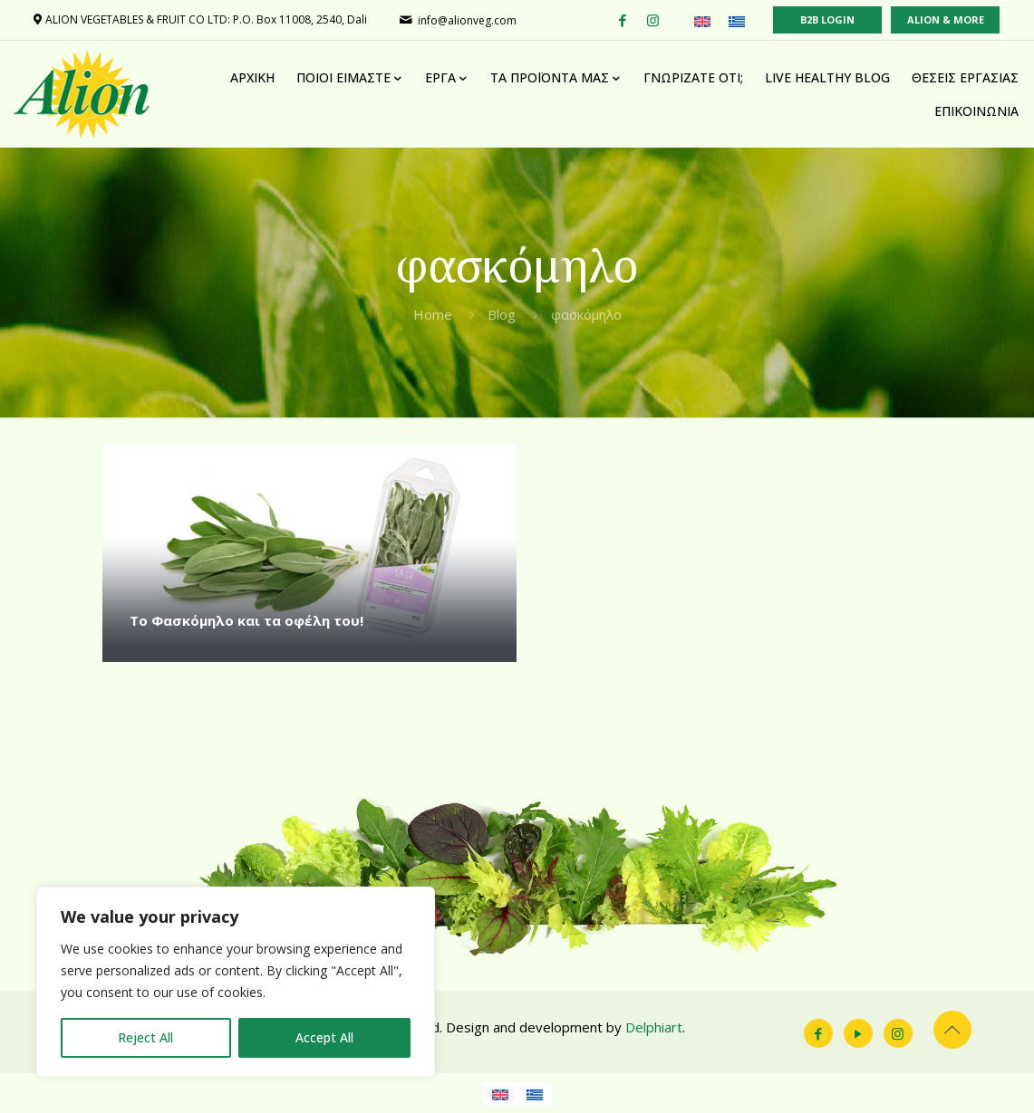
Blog (502, 314)
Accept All (324, 1037)
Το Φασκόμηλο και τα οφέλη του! (246, 620)
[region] (235, 982)
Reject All (145, 1037)
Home (432, 314)
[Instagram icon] (898, 1033)
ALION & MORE (945, 19)
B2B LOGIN (827, 19)
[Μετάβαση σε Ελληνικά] (534, 1094)
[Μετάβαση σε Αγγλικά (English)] (702, 21)
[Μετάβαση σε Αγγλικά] (500, 1094)
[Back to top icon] (952, 1030)
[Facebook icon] (818, 1033)
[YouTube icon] (858, 1033)
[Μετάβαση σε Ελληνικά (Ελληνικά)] (737, 21)
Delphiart (653, 1027)
